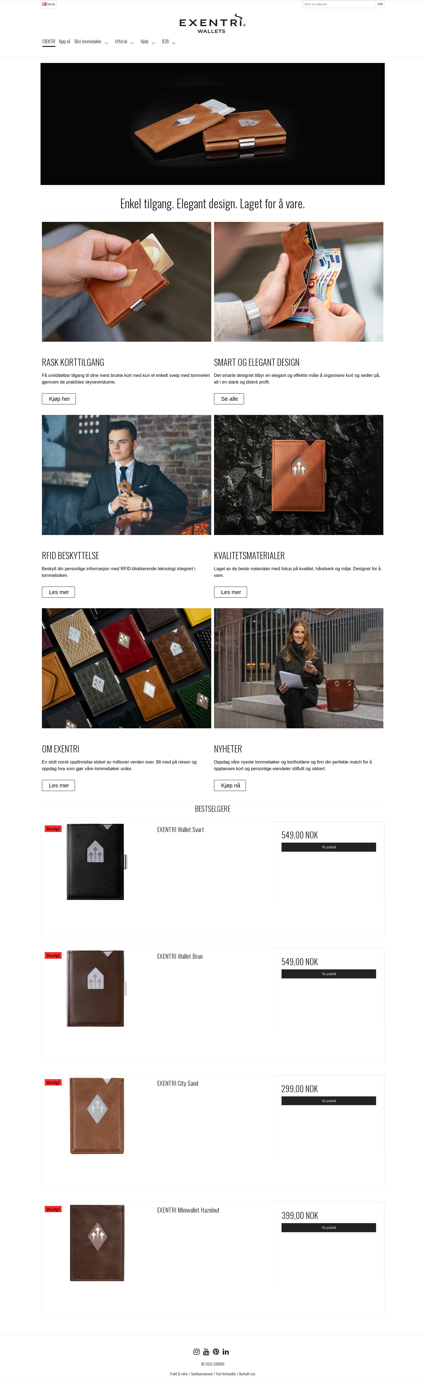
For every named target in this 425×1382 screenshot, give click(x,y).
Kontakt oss (247, 1373)
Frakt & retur (179, 1373)
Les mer (59, 592)
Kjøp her (59, 399)
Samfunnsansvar (202, 1373)
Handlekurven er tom (356, 46)
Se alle (229, 399)
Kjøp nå (230, 785)
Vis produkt (329, 847)
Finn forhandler (226, 1373)
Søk (380, 4)
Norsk (48, 4)
